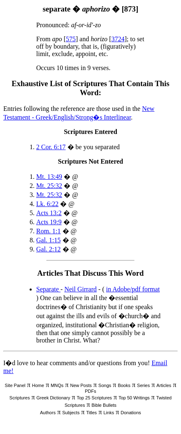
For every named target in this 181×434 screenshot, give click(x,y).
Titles (91, 412)
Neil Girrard (80, 289)
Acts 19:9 (49, 221)
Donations (131, 412)
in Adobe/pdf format (133, 289)
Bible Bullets (104, 405)
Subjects (70, 412)
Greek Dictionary (53, 397)
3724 (118, 38)
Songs (104, 385)
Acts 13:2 (49, 212)
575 (71, 38)
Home (38, 385)
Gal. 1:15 (48, 240)
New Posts (81, 385)
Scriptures (19, 397)
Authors (48, 412)
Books (124, 385)
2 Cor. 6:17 (51, 146)
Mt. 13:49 (49, 176)
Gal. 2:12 (48, 249)
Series (143, 385)
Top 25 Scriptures (94, 397)
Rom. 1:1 (48, 231)
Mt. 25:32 (49, 185)
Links (108, 412)
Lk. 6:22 (47, 203)
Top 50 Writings (134, 397)
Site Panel (15, 385)
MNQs (57, 385)
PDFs (90, 391)
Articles (163, 385)
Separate (48, 289)
